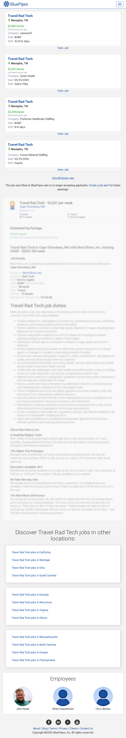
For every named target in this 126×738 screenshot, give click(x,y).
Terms (53, 728)
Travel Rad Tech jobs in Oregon (30, 652)
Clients (74, 728)
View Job (63, 48)
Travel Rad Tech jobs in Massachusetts (35, 637)
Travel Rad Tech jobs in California (31, 552)
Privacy (63, 728)
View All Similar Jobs (63, 178)
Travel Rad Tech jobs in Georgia (30, 594)
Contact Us (86, 728)
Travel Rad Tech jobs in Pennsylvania (33, 660)
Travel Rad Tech (20, 16)
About (36, 728)
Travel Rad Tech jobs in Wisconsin (32, 602)
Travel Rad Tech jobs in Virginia (30, 610)
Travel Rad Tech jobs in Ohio (28, 567)
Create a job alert (99, 185)
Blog (45, 728)
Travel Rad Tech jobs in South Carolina (34, 575)
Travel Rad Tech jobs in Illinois (29, 617)
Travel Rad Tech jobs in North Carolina (34, 644)
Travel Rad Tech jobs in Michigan (31, 560)
